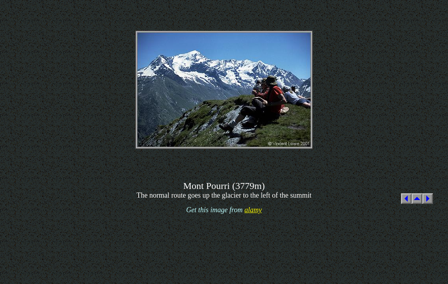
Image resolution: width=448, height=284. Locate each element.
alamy (253, 210)
